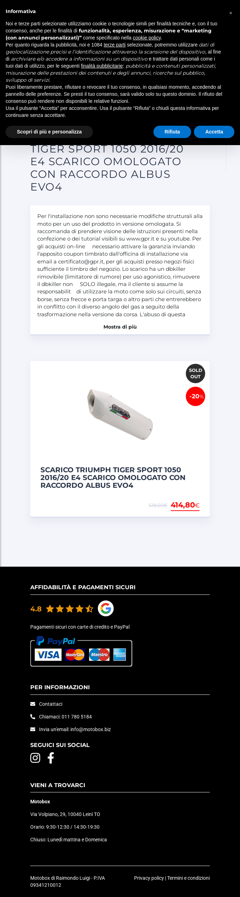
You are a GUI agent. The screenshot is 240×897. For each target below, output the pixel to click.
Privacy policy (149, 878)
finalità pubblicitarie (102, 66)
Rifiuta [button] (172, 132)
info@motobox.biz (90, 729)
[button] (230, 11)
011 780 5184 (77, 717)
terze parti (115, 45)
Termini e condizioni (188, 878)
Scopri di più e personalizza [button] (49, 132)
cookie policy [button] (147, 38)
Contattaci (50, 704)
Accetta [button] (214, 132)
